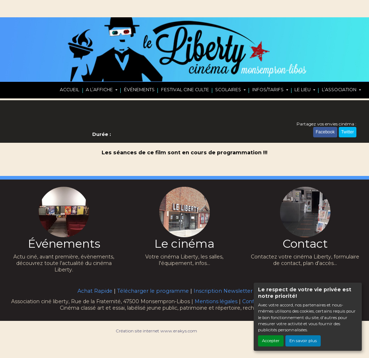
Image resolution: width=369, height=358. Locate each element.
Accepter (271, 340)
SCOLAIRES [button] (228, 89)
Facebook (325, 131)
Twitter (347, 131)
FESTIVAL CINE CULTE (185, 89)
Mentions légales (216, 301)
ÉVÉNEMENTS (139, 89)
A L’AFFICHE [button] (100, 89)
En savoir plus (303, 340)
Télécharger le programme (153, 291)
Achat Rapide (94, 291)
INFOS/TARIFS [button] (268, 89)
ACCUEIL (69, 89)
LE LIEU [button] (303, 89)
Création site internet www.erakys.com (156, 330)
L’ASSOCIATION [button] (339, 89)
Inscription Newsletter (223, 291)
